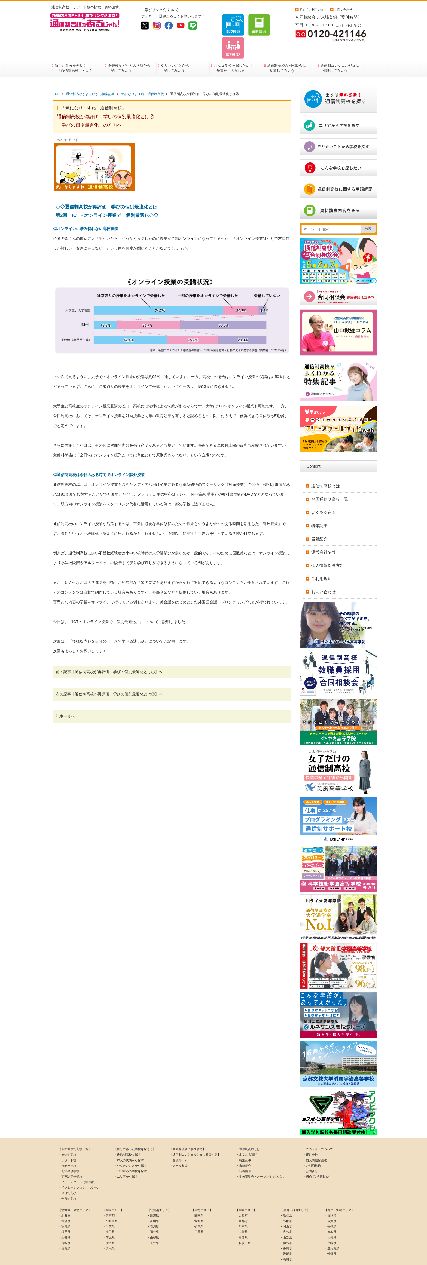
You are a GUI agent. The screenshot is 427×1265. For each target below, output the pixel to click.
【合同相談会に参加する (186, 1132)
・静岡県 (197, 1198)
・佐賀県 (330, 1204)
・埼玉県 (109, 1215)
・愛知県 (197, 1204)
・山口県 (286, 1220)
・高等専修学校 (68, 1154)
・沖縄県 (330, 1237)
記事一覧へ (65, 699)
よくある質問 (323, 495)
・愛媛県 (286, 1237)
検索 (368, 211)
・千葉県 (109, 1209)
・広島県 (286, 1215)
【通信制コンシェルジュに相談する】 (195, 1137)
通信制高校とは (325, 468)
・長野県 (153, 1225)
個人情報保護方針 (327, 548)
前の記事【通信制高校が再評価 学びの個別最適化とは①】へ (109, 655)
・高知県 (286, 1242)
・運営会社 (310, 1137)
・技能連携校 (67, 1148)
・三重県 (197, 1215)
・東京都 (109, 1198)
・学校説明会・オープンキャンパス (260, 1159)
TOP (56, 77)
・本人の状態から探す (129, 1143)
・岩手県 (64, 1215)
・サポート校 (67, 1143)
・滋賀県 (242, 1215)
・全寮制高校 (67, 1181)
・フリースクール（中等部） (77, 1165)
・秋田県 (64, 1209)
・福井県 (153, 1215)
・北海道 (64, 1198)
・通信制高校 (67, 1137)
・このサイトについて (318, 1132)
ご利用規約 (321, 561)
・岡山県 (286, 1209)
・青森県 (64, 1204)
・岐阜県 (197, 1209)
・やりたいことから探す (130, 1148)
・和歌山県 (243, 1225)
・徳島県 (286, 1225)
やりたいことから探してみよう (175, 51)
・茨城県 (109, 1220)
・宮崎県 (330, 1225)
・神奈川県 (110, 1204)
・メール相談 (179, 1148)
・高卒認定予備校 (70, 1159)
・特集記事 (243, 1143)
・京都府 (242, 1204)
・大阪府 (242, 1198)
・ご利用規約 (312, 1148)
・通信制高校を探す (127, 1137)
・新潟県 (153, 1198)
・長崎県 (330, 1209)
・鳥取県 (286, 1198)
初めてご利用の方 (312, 9)
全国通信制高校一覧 (329, 482)
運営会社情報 (323, 535)
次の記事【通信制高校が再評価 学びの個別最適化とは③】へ (109, 677)
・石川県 (153, 1209)
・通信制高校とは (248, 1132)
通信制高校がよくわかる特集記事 (90, 77)
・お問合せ (310, 1154)
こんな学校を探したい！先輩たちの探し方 (233, 51)
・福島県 (64, 1231)
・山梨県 (153, 1220)
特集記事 (319, 508)
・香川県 (286, 1231)
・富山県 (153, 1204)
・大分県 (330, 1220)
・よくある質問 (246, 1137)
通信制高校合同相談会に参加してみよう (286, 51)
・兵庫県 (242, 1209)
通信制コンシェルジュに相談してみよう (339, 51)
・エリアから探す (126, 1159)
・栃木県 (109, 1225)
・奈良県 (242, 1220)
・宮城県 (64, 1225)
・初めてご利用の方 (316, 1159)
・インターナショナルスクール (79, 1170)
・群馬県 (109, 1231)
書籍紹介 (319, 522)
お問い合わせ (343, 9)
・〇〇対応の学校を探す (130, 1154)
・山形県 (64, 1220)
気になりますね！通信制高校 (142, 77)
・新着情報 (243, 1154)
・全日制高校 (67, 1176)
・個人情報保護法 (315, 1143)
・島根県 (286, 1204)
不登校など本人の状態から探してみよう (129, 51)
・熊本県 (330, 1215)
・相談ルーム (179, 1143)
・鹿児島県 (331, 1231)
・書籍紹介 (243, 1148)
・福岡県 (330, 1198)
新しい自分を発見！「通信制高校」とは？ (74, 51)
